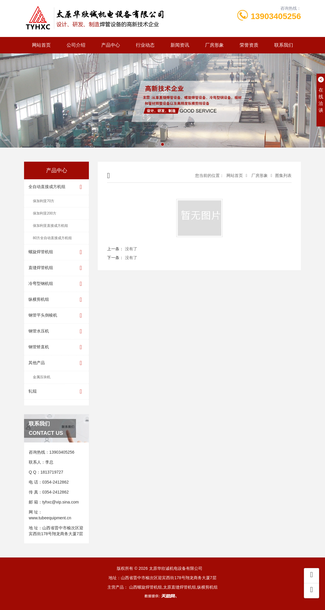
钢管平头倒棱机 (56, 315)
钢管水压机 (56, 331)
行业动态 (145, 45)
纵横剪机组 (56, 299)
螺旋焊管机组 (56, 252)
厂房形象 (214, 45)
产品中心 (110, 45)
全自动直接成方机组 (56, 187)
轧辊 (56, 391)
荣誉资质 (249, 45)
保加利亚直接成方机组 (50, 226)
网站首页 (41, 45)
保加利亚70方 (43, 201)
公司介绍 (76, 45)
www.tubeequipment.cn (50, 518)
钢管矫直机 (56, 347)
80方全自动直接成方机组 (52, 238)
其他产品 (56, 363)
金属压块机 (41, 377)
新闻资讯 (179, 45)
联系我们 (283, 45)
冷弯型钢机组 (56, 284)
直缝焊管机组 (56, 268)
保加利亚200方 (44, 213)
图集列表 (283, 175)
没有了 (131, 248)
